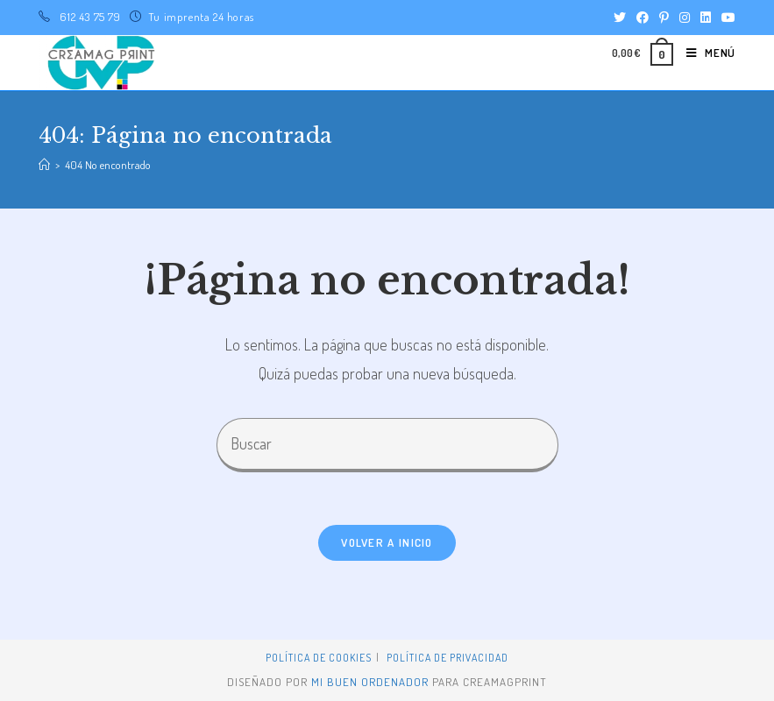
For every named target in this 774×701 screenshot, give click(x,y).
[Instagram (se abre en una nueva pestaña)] (684, 17)
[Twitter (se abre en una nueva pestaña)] (619, 17)
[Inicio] (44, 165)
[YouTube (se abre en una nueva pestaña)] (725, 17)
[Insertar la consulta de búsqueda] (387, 444)
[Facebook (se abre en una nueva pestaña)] (642, 17)
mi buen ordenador (370, 682)
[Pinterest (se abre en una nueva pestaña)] (664, 17)
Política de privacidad (447, 657)
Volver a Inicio (387, 542)
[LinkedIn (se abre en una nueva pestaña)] (705, 17)
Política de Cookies (319, 657)
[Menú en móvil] (704, 52)
